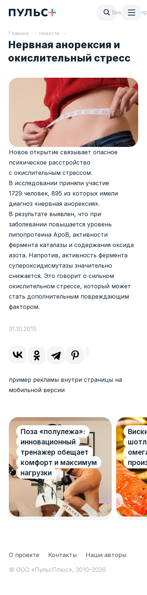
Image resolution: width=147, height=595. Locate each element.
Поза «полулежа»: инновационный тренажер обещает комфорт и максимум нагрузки (59, 452)
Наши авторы (106, 555)
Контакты (62, 555)
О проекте (24, 555)
